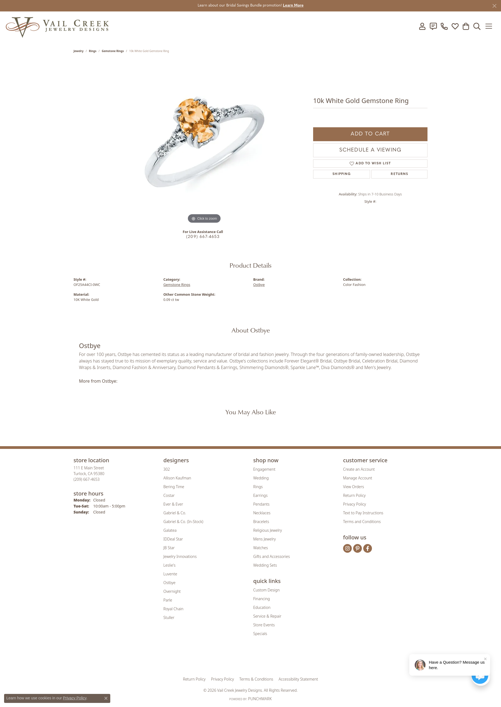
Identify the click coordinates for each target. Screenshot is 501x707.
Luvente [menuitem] (170, 573)
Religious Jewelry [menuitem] (267, 530)
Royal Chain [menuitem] (173, 608)
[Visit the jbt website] (295, 660)
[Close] (494, 5)
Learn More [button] (293, 6)
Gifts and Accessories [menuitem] (271, 556)
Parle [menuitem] (167, 600)
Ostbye (259, 284)
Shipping (341, 174)
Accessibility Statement (298, 679)
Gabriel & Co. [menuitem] (174, 512)
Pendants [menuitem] (261, 504)
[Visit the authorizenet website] (273, 660)
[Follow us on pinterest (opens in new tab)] (357, 548)
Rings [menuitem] (258, 486)
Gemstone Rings (113, 51)
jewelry (79, 51)
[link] (432, 26)
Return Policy (354, 495)
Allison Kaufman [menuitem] (177, 478)
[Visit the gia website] (208, 660)
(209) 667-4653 (202, 237)
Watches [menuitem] (260, 547)
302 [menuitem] (166, 469)
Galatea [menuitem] (169, 530)
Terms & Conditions (256, 679)
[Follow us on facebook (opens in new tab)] (367, 548)
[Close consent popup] (106, 698)
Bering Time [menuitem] (173, 486)
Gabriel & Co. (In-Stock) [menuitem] (183, 521)
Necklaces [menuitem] (261, 512)
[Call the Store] (87, 479)
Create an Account (359, 469)
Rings (92, 51)
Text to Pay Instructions (363, 512)
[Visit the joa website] (232, 660)
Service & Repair (267, 616)
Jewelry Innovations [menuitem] (180, 556)
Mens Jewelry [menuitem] (264, 539)
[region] (204, 143)
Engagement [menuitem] (264, 469)
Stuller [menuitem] (168, 617)
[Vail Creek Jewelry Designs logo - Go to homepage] (57, 26)
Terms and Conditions (362, 521)
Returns (399, 174)
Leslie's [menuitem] (169, 565)
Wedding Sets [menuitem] (265, 565)
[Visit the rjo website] (252, 660)
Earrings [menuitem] (260, 495)
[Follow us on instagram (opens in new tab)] (347, 548)
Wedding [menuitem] (261, 478)
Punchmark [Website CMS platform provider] (260, 698)
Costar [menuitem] (169, 495)
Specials (260, 633)
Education (261, 607)
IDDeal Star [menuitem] (173, 539)
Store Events (264, 624)
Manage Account (357, 478)
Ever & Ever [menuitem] (173, 504)
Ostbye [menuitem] (169, 582)
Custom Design (266, 590)
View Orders (353, 486)
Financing (261, 598)
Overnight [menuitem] (172, 591)
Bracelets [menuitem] (261, 521)
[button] (421, 26)
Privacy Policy (354, 504)
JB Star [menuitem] (169, 547)
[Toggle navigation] (490, 26)
